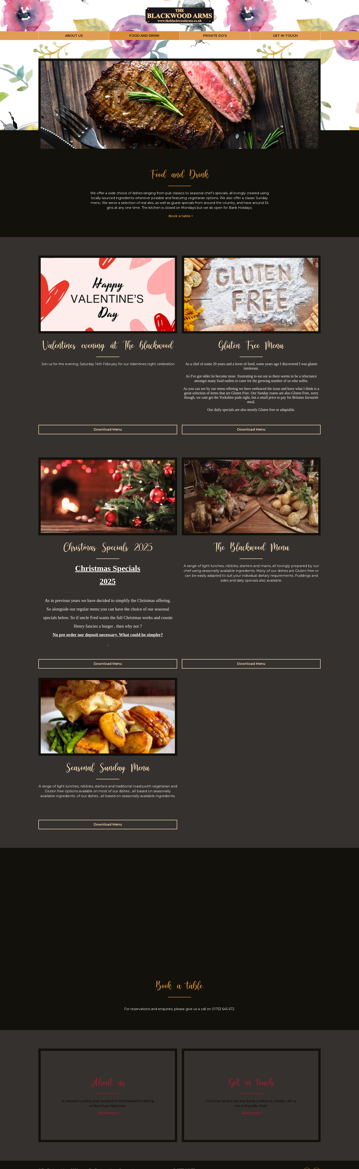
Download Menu (108, 429)
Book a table (179, 216)
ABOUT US (74, 36)
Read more (108, 1113)
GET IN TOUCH (285, 36)
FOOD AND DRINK (144, 36)
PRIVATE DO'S (215, 36)
